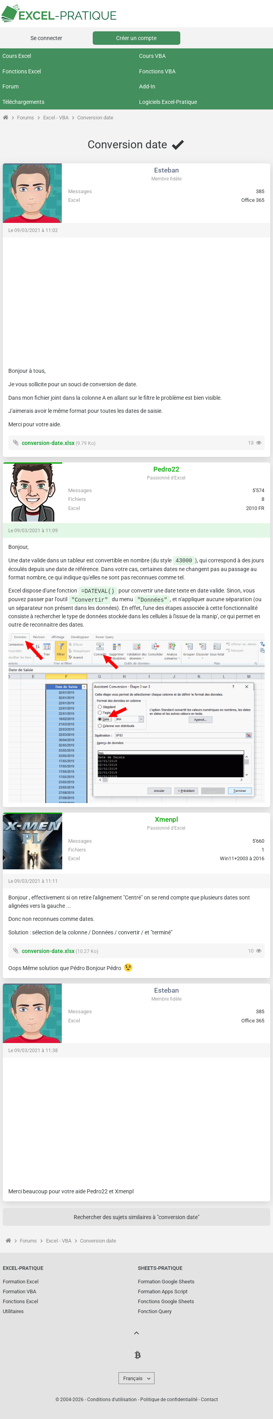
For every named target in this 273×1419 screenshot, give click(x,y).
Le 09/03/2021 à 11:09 (33, 530)
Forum (10, 86)
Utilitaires (13, 1311)
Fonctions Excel (21, 71)
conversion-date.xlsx (48, 443)
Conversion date (95, 118)
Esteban (166, 170)
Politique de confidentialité (168, 1399)
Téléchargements (23, 102)
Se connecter (46, 38)
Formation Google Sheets (166, 1282)
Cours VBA (152, 56)
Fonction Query (155, 1311)
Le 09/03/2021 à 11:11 (33, 881)
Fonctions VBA (157, 71)
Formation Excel (20, 1282)
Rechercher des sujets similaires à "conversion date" (136, 1217)
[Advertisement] (136, 298)
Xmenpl (166, 819)
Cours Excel (16, 56)
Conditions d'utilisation (112, 1399)
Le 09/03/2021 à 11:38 (33, 1050)
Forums (25, 118)
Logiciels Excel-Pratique (168, 102)
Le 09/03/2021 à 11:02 (33, 230)
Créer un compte (136, 38)
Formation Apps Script (162, 1291)
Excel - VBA (56, 118)
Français (133, 1378)
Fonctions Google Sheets (166, 1301)
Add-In (147, 86)
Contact (209, 1399)
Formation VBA (19, 1291)
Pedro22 (166, 469)
